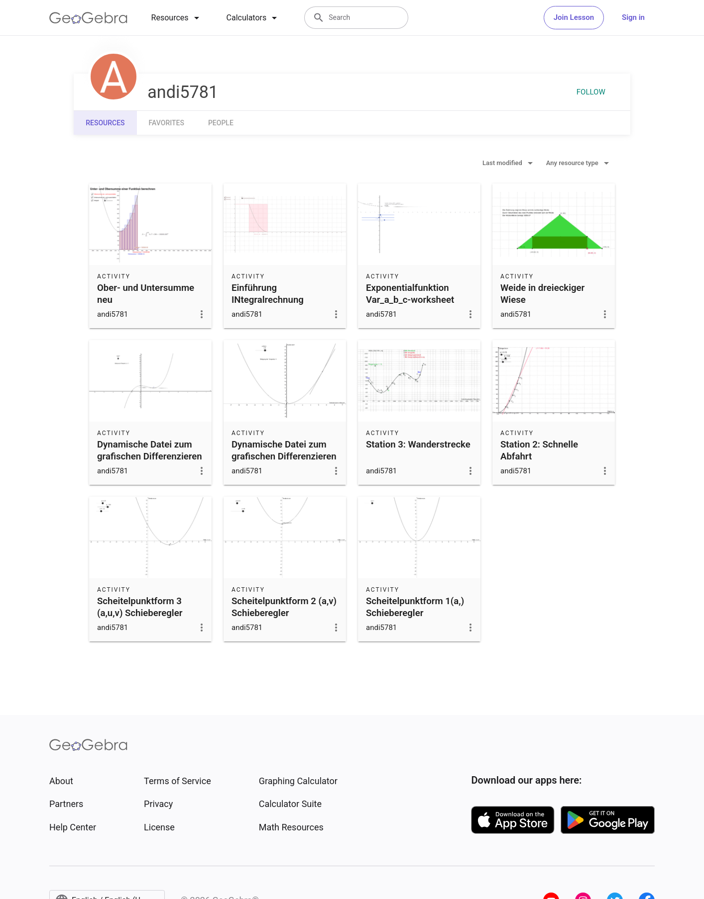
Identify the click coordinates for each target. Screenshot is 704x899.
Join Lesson (574, 17)
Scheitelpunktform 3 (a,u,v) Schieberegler (139, 607)
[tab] (177, 18)
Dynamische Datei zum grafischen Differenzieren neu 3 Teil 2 (149, 456)
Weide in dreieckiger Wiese (542, 293)
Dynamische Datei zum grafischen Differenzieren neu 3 (284, 456)
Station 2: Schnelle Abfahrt (539, 450)
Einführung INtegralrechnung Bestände (268, 299)
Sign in (633, 17)
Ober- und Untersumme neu (145, 293)
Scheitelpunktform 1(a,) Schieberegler (415, 607)
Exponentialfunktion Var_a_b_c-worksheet (410, 293)
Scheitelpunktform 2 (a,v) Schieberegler (284, 607)
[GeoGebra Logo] (88, 18)
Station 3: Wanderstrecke (418, 444)
